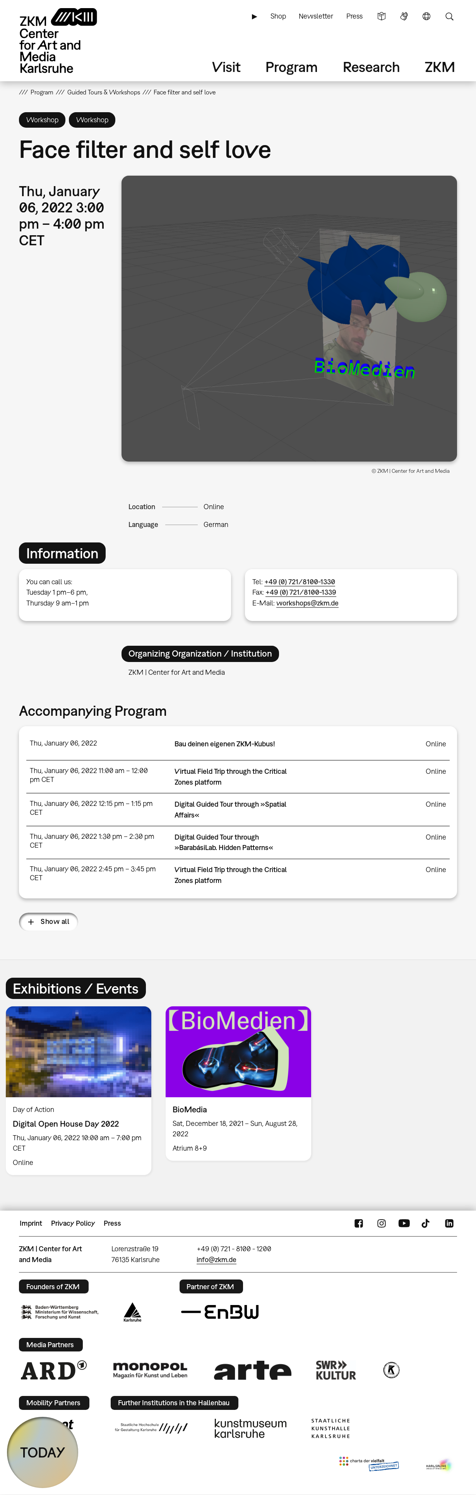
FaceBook (358, 1223)
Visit (226, 66)
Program (291, 66)
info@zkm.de (216, 1260)
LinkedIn (449, 1223)
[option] (238, 1083)
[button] (289, 319)
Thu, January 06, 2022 (63, 743)
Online (214, 507)
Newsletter (316, 16)
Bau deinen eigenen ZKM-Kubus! (225, 744)
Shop (278, 16)
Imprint (31, 1223)
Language (426, 16)
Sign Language (404, 16)
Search (449, 16)
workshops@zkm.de (307, 603)
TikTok (426, 1223)
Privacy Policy (73, 1223)
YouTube (404, 1223)
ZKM (440, 66)
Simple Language (381, 16)
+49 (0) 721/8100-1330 (299, 582)
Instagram (381, 1223)
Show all (55, 921)
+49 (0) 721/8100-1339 (300, 592)
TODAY (42, 1452)
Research (371, 66)
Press (354, 16)
